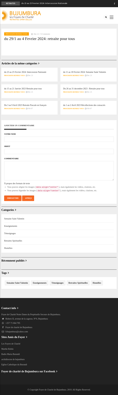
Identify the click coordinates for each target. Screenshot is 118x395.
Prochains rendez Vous (16, 34)
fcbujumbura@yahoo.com (14, 331)
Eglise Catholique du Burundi (14, 364)
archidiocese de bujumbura (13, 359)
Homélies (8, 248)
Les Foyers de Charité (10, 344)
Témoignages (10, 233)
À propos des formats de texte (17, 183)
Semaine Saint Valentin (14, 219)
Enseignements (10, 226)
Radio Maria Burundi (10, 354)
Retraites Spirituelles (13, 241)
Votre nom (10, 134)
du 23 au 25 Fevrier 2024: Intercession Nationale (44, 3)
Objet (7, 146)
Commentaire (11, 159)
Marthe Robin (7, 349)
